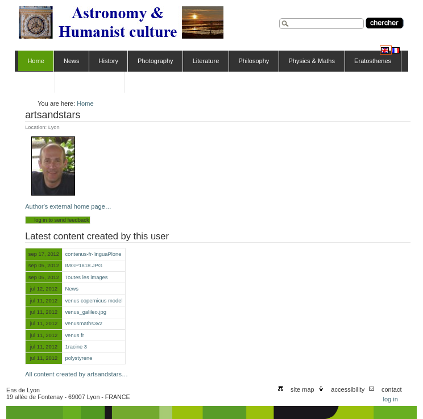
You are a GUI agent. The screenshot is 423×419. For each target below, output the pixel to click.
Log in (390, 399)
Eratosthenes (372, 60)
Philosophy (253, 60)
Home (35, 60)
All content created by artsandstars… (76, 374)
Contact (391, 389)
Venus (36, 81)
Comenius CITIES (89, 81)
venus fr (74, 335)
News (72, 60)
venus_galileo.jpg (85, 312)
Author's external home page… (68, 206)
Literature (206, 60)
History (108, 60)
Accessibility (347, 389)
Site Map (302, 389)
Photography (155, 60)
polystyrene (78, 358)
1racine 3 (76, 347)
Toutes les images (86, 277)
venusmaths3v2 (83, 323)
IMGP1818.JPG (83, 265)
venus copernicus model (93, 301)
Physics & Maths (311, 60)
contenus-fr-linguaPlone (93, 254)
